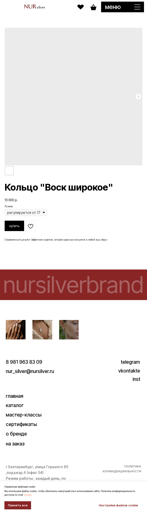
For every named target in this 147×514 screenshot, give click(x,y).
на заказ (15, 444)
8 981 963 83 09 (24, 362)
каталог (15, 405)
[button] (122, 7)
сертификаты (21, 424)
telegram (130, 362)
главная (14, 396)
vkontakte (129, 371)
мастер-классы (24, 415)
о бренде (16, 434)
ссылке (27, 495)
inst (136, 379)
